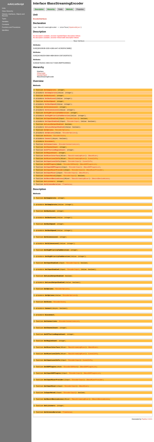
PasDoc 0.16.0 (147, 439)
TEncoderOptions (62, 134)
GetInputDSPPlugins (52, 175)
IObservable (41, 73)
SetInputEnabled (52, 125)
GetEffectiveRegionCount (54, 157)
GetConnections (50, 150)
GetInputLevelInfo (52, 169)
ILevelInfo (92, 166)
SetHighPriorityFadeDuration (57, 119)
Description (39, 9)
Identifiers (5, 30)
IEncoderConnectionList (69, 150)
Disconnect (49, 147)
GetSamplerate (50, 90)
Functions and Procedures (11, 27)
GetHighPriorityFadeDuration (56, 116)
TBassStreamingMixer (76, 163)
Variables (5, 21)
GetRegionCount (50, 160)
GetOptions (48, 134)
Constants (5, 24)
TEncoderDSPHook (70, 172)
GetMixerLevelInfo (52, 166)
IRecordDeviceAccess (100, 188)
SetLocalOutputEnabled (54, 131)
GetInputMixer (50, 182)
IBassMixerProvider (94, 179)
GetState (47, 141)
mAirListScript (16, 4)
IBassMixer (92, 163)
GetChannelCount (51, 153)
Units (4, 8)
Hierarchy (51, 9)
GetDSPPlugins (50, 172)
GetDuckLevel (49, 97)
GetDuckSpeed (49, 103)
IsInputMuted (49, 185)
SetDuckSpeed (50, 106)
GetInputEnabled (51, 122)
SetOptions (49, 138)
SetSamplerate (51, 93)
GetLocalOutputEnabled (53, 128)
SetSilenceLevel (52, 112)
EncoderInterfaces (40, 19)
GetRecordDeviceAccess (53, 188)
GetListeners (49, 191)
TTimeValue (67, 194)
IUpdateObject (75, 27)
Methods (69, 9)
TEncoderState (59, 141)
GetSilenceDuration (52, 194)
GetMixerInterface (52, 163)
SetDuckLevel (50, 100)
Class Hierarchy (7, 11)
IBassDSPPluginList (88, 172)
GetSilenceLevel (51, 109)
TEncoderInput (72, 122)
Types (4, 19)
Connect (48, 144)
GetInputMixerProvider (53, 179)
